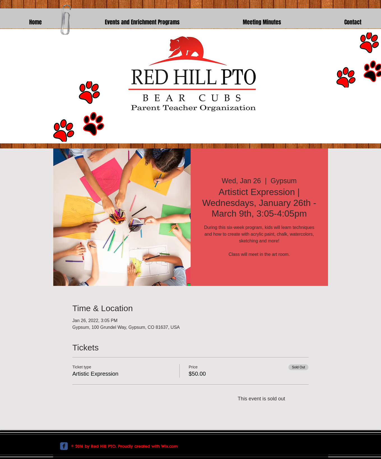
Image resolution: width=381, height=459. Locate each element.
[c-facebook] (64, 446)
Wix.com (169, 446)
